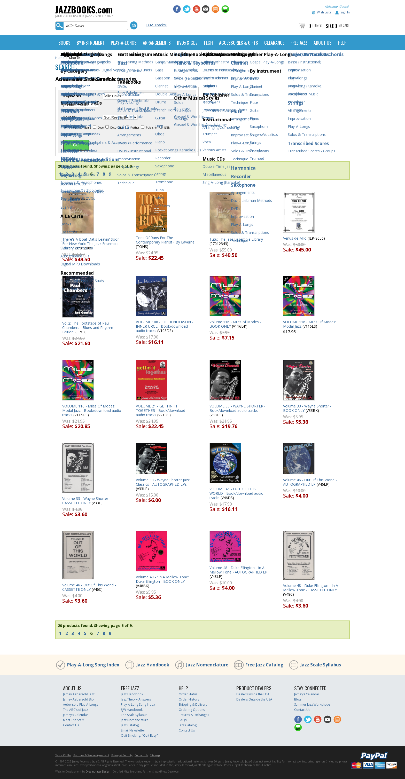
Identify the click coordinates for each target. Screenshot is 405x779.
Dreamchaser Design (98, 771)
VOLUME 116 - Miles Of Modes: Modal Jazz (309, 324)
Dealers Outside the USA (254, 699)
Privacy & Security (122, 755)
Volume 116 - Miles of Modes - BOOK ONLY (235, 324)
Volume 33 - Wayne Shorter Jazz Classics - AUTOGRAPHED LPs (163, 482)
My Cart (344, 25)
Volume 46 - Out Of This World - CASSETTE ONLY (89, 587)
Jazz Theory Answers (136, 699)
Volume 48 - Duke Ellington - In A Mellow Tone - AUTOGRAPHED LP (238, 570)
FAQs (182, 720)
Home (59, 58)
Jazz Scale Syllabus (320, 665)
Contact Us (71, 725)
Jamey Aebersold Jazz (79, 694)
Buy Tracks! (156, 24)
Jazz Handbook (152, 665)
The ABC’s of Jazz (75, 709)
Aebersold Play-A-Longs (80, 704)
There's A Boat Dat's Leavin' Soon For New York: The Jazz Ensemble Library (91, 243)
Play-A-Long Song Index (93, 665)
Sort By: (70, 117)
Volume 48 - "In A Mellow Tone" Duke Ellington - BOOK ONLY (163, 579)
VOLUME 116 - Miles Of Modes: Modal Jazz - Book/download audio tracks (91, 410)
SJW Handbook (132, 709)
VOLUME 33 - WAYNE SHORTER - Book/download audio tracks (237, 408)
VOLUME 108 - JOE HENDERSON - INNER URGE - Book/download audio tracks (164, 326)
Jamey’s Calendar (75, 715)
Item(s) (317, 25)
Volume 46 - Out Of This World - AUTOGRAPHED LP (310, 482)
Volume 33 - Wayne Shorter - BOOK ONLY (307, 408)
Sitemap (155, 755)
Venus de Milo (295, 238)
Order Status (188, 694)
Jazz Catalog (130, 725)
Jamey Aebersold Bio (78, 699)
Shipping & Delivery (193, 704)
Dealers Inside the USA (252, 694)
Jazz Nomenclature (207, 665)
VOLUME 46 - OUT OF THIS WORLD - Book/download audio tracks (236, 493)
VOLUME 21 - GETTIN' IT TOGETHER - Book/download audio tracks (160, 410)
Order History (189, 699)
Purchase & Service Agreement (91, 755)
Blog (297, 699)
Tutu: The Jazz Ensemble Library (236, 239)
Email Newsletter (133, 730)
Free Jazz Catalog (264, 665)
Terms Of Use (63, 755)
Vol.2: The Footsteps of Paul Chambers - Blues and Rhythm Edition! (87, 327)
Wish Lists (324, 12)
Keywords (72, 96)
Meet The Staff (73, 720)
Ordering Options (192, 709)
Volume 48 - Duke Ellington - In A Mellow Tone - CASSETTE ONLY (310, 587)
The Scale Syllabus (134, 715)
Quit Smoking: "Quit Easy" (139, 735)
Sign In (345, 12)
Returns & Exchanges (194, 715)
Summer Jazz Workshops (312, 704)
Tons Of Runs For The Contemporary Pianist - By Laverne (165, 240)
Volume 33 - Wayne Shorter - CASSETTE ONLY (86, 500)
